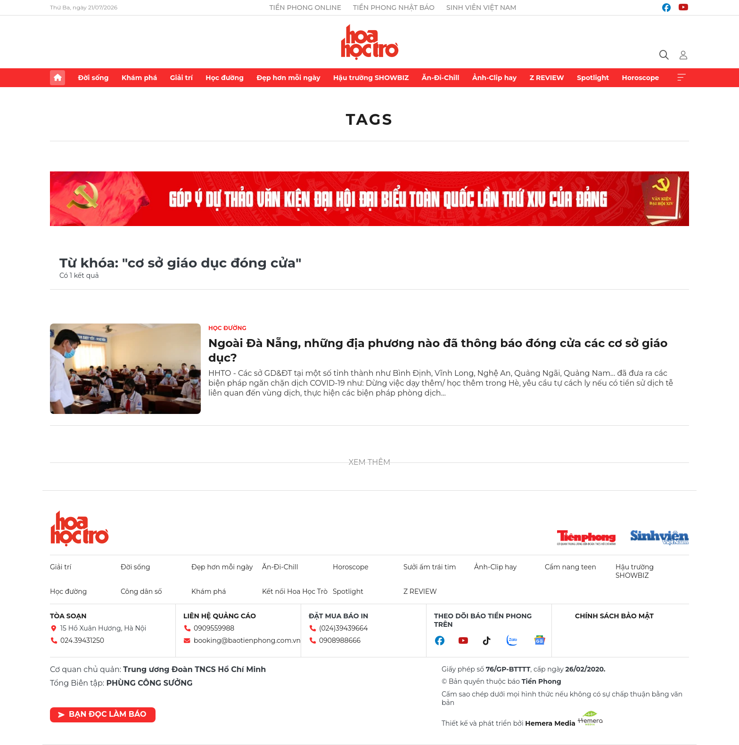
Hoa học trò (79, 528)
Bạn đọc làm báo (102, 714)
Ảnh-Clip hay (494, 77)
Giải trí (181, 77)
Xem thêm (681, 77)
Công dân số (141, 591)
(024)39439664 (343, 628)
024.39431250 (82, 640)
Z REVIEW (547, 77)
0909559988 (214, 628)
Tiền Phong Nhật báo (394, 7)
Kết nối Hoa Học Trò (295, 591)
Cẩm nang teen (570, 567)
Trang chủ (57, 77)
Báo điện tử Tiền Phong (369, 42)
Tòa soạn (68, 616)
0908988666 (340, 640)
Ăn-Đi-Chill (441, 77)
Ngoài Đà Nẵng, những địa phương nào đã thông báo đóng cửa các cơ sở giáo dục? (438, 350)
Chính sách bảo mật (614, 616)
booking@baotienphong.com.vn (247, 640)
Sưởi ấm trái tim (429, 567)
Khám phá (139, 77)
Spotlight (593, 77)
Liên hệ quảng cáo (219, 616)
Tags (370, 119)
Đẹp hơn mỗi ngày (288, 77)
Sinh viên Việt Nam (481, 7)
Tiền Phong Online (305, 7)
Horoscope (640, 77)
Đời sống (93, 77)
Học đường (224, 77)
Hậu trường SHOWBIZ (371, 77)
